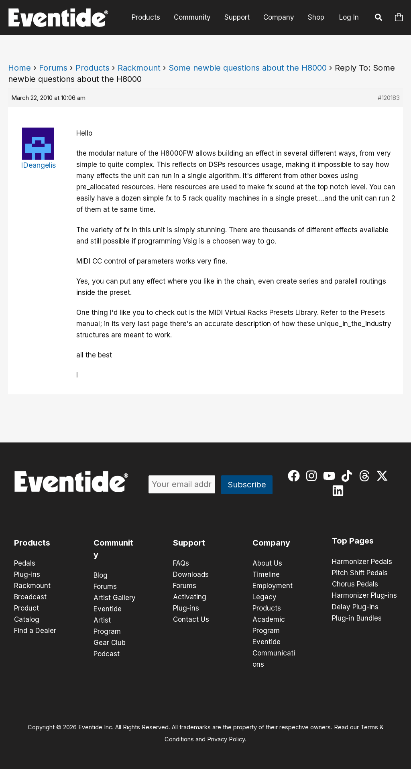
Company (278, 17)
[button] (379, 18)
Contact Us (191, 619)
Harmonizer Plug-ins (364, 595)
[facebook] (295, 476)
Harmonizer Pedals (362, 562)
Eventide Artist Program (108, 620)
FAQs (181, 563)
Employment (272, 586)
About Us (267, 563)
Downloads (191, 574)
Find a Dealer (35, 631)
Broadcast (30, 597)
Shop (316, 17)
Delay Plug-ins (355, 607)
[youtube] (331, 476)
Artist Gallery (115, 598)
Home (19, 68)
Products (146, 17)
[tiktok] (348, 476)
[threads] (366, 476)
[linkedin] (340, 491)
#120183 (389, 97)
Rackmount (139, 68)
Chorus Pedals (355, 584)
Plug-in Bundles (357, 618)
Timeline (266, 574)
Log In (349, 17)
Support (237, 17)
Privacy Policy (226, 739)
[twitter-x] (384, 476)
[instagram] (313, 476)
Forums (53, 68)
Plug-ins (27, 574)
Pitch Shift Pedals (360, 573)
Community (192, 17)
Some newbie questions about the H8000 (248, 68)
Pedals (24, 563)
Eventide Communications (273, 653)
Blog (101, 575)
